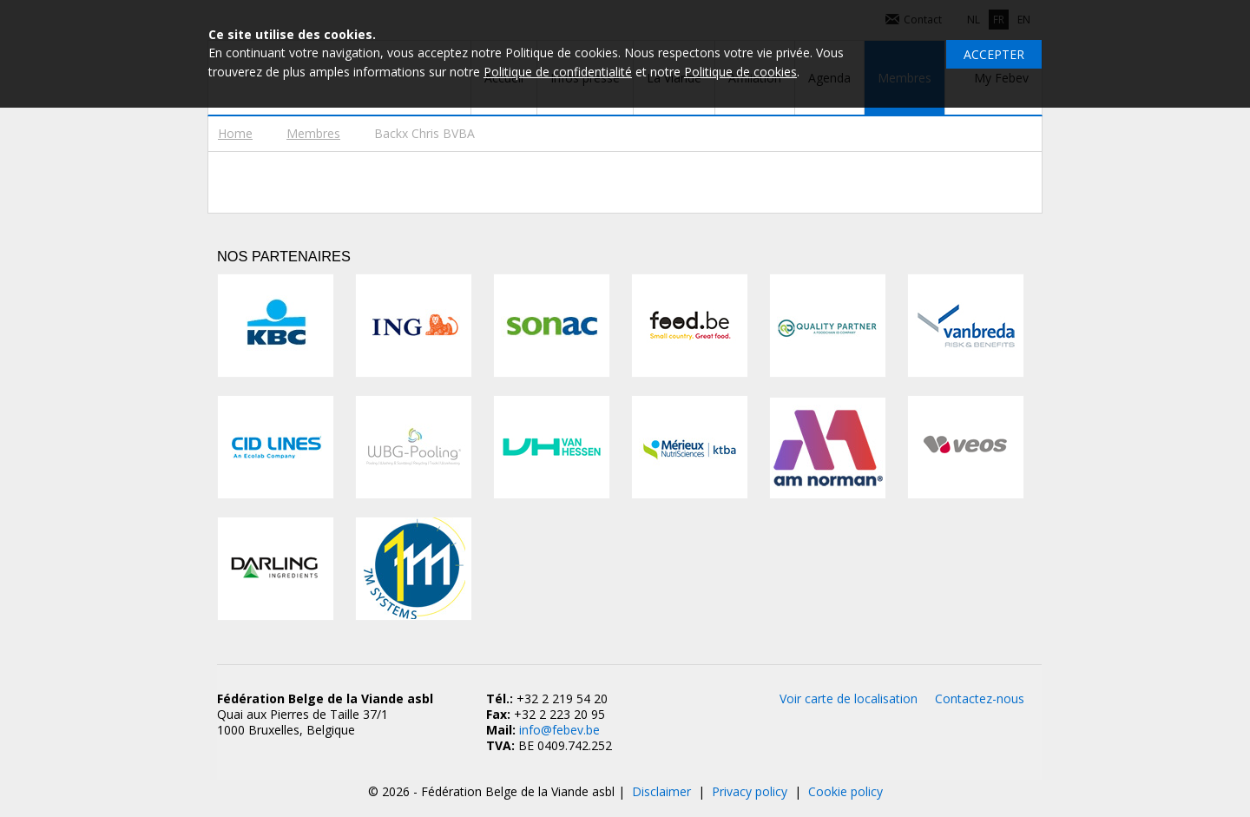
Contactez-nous (979, 698)
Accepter (994, 54)
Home (235, 133)
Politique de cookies (740, 71)
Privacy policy (749, 791)
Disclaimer (661, 791)
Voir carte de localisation (849, 698)
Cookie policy (845, 791)
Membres (313, 133)
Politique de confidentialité (558, 71)
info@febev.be (559, 729)
